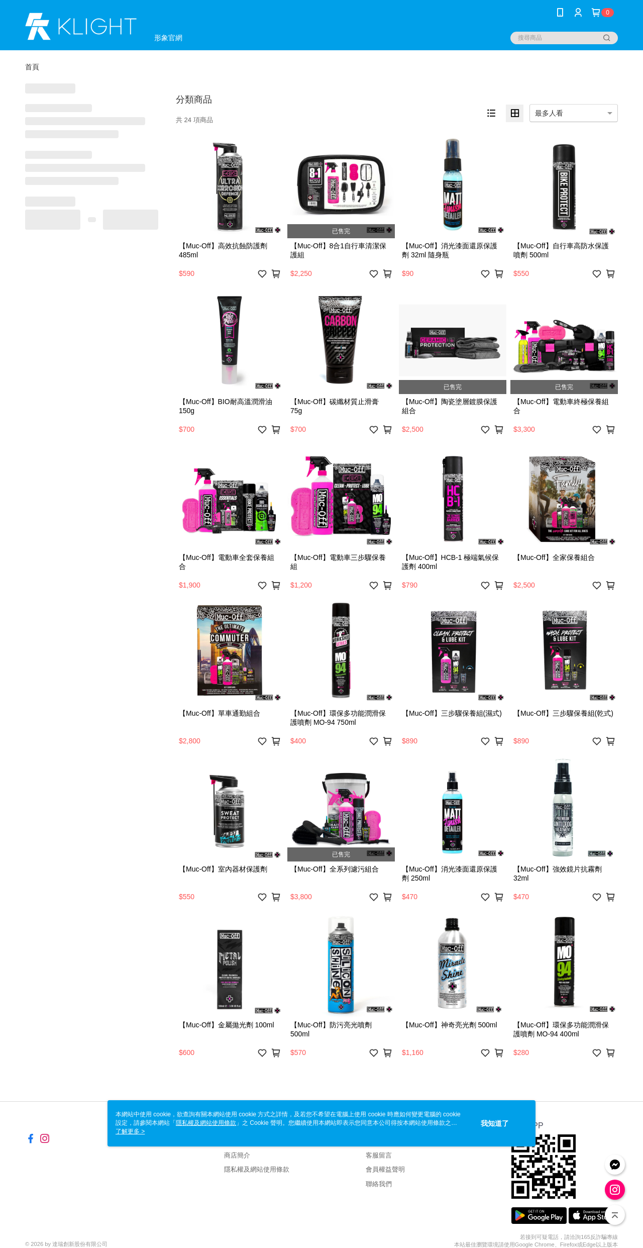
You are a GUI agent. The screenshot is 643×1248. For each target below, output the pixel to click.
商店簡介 (237, 1155)
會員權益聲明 (385, 1169)
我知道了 (495, 1123)
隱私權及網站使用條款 (256, 1169)
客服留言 (379, 1155)
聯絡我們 (379, 1184)
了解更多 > (130, 1131)
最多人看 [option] (549, 113)
